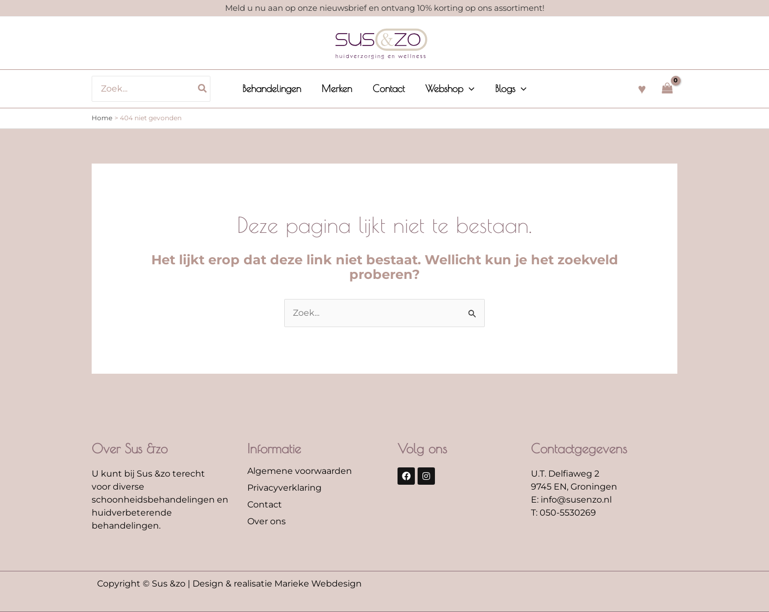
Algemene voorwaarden (299, 471)
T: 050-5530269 (563, 512)
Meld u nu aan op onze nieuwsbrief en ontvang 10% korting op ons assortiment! (384, 8)
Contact (264, 504)
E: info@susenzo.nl (571, 499)
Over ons (266, 521)
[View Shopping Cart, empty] (667, 89)
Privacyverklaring (284, 488)
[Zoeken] (205, 88)
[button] (448, 89)
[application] (467, 89)
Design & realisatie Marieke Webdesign (277, 583)
